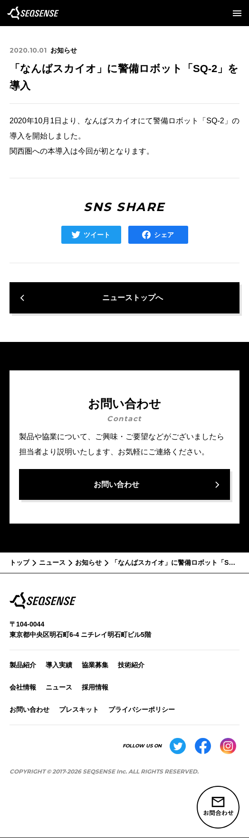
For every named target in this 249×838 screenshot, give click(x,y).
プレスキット (79, 709)
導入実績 (59, 665)
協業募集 (95, 665)
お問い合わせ (29, 709)
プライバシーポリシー (141, 709)
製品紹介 (23, 665)
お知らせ (63, 50)
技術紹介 (131, 665)
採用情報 (95, 687)
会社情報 (23, 687)
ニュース (59, 687)
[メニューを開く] (237, 13)
